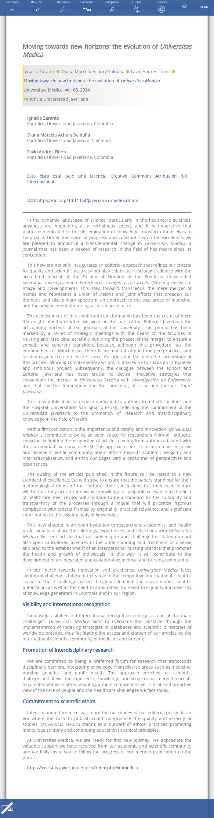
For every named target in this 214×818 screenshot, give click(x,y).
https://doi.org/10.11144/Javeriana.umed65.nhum (87, 200)
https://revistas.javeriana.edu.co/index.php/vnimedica (82, 768)
